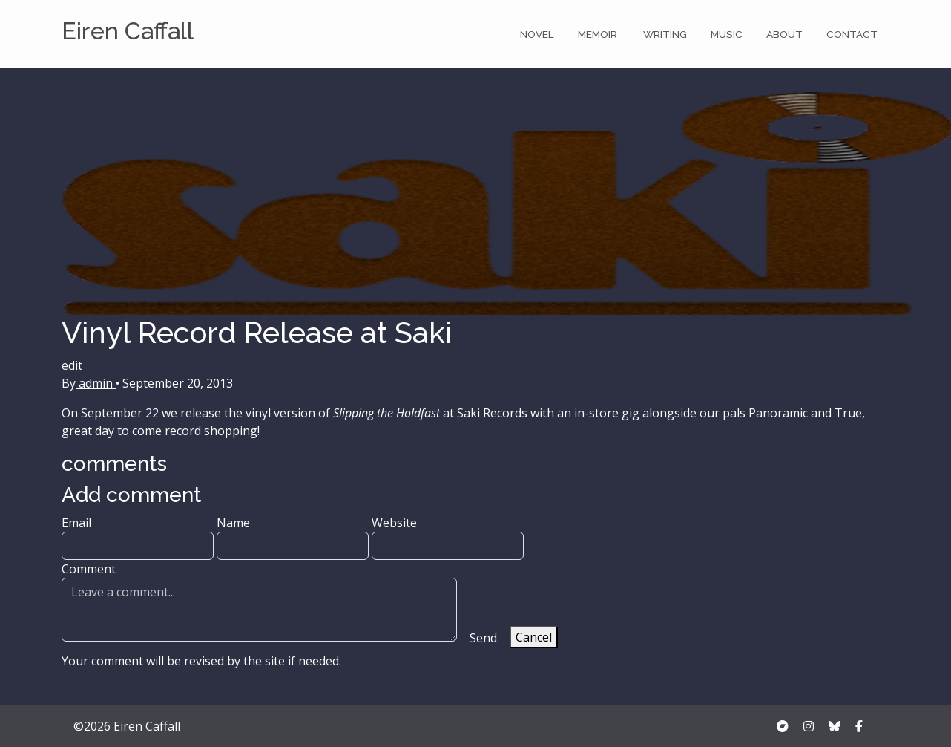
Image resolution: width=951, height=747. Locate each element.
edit (72, 365)
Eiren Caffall (128, 31)
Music (727, 34)
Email (138, 537)
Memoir (598, 34)
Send (483, 638)
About (784, 34)
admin (96, 383)
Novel (537, 34)
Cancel (534, 637)
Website (448, 537)
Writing (665, 34)
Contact (852, 34)
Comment (259, 601)
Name (293, 537)
